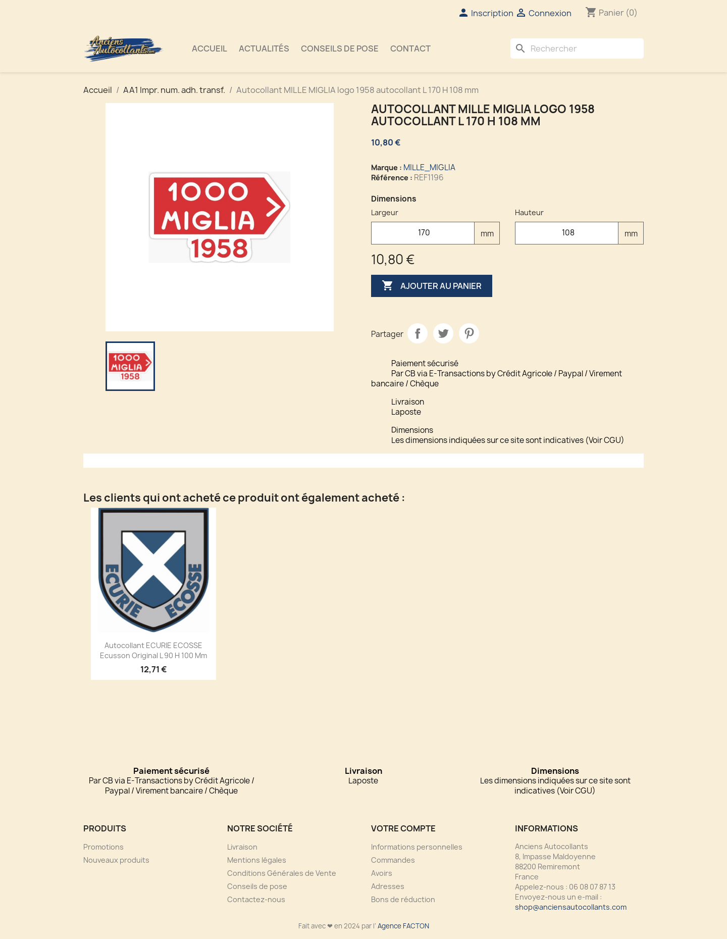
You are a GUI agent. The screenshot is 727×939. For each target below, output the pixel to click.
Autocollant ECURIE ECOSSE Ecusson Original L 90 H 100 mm (153, 650)
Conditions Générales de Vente (281, 873)
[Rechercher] (577, 48)
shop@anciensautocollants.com (571, 907)
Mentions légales (256, 860)
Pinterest (469, 333)
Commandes (393, 860)
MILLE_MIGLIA (429, 167)
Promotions (103, 847)
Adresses (387, 886)
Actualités (264, 48)
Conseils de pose (340, 48)
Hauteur (529, 212)
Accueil (209, 48)
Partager (417, 333)
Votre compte (403, 828)
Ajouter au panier (432, 285)
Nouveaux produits (116, 860)
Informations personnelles (416, 847)
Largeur (384, 212)
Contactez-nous (256, 899)
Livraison (242, 847)
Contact (410, 48)
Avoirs (381, 873)
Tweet (443, 333)
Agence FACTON (403, 925)
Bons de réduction (403, 899)
